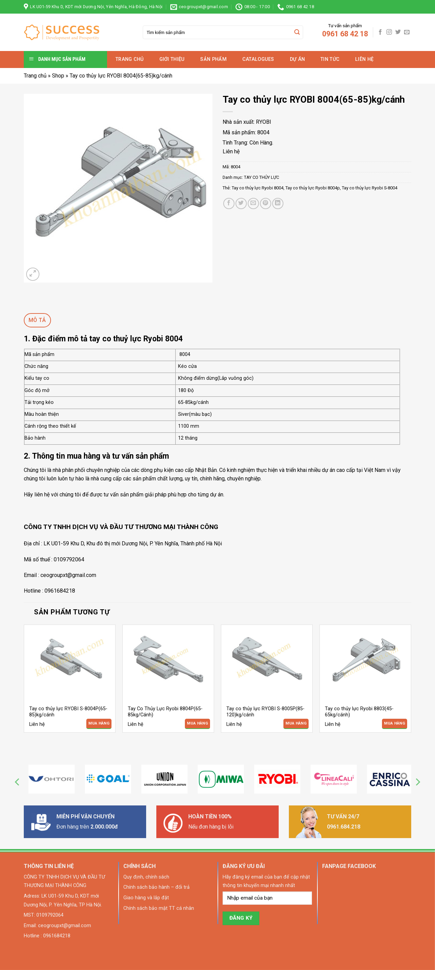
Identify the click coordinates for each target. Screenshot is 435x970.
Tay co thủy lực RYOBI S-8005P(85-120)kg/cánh (265, 712)
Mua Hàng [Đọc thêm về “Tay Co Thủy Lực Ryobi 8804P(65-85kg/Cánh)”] (197, 723)
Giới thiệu (172, 59)
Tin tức (330, 59)
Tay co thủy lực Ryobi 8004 (257, 187)
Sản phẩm (213, 59)
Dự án (297, 59)
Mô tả (37, 320)
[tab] (37, 320)
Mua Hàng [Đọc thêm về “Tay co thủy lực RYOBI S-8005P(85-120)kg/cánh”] (296, 723)
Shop (58, 75)
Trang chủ (130, 59)
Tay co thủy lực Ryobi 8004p (312, 187)
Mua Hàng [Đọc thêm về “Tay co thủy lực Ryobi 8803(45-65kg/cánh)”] (394, 723)
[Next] (417, 781)
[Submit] (297, 32)
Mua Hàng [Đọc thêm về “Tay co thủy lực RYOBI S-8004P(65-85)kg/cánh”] (98, 723)
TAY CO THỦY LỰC (261, 177)
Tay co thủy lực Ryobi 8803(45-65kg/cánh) (359, 712)
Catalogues (258, 59)
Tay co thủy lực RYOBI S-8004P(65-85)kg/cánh (68, 712)
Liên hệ (364, 59)
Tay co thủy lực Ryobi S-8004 (369, 187)
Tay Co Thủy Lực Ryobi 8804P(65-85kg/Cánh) (165, 712)
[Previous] (18, 781)
